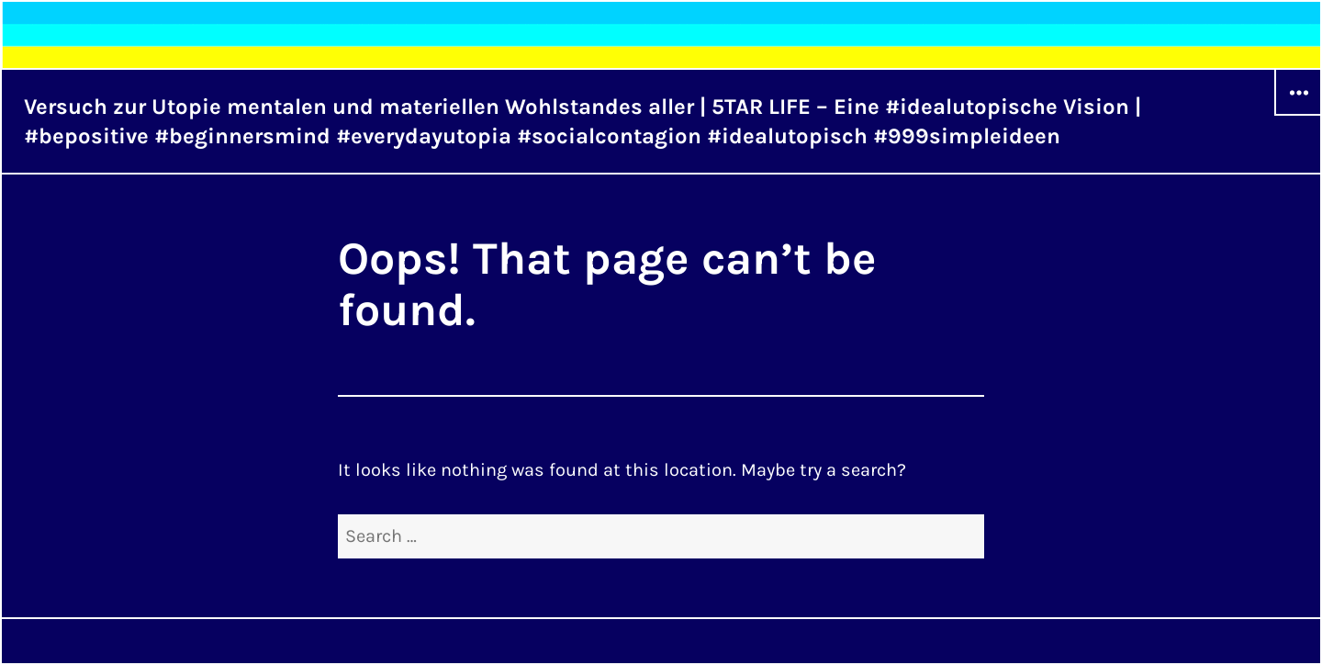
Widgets (1298, 115)
